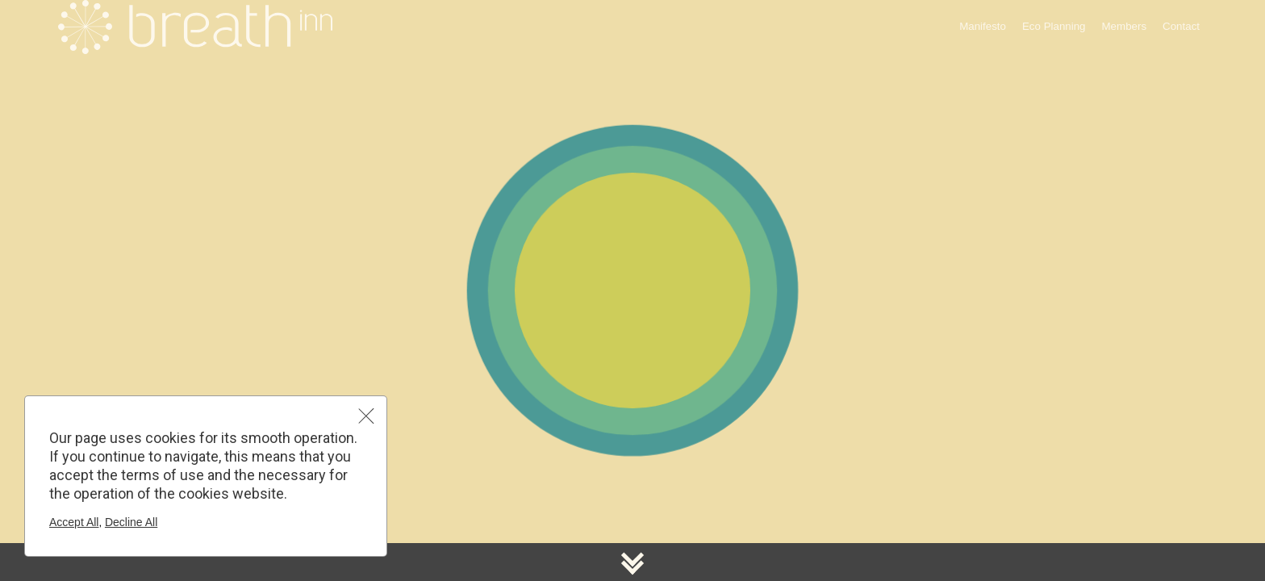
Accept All (73, 522)
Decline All (131, 522)
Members (1123, 26)
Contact (1181, 26)
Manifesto (982, 26)
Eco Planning (1053, 26)
